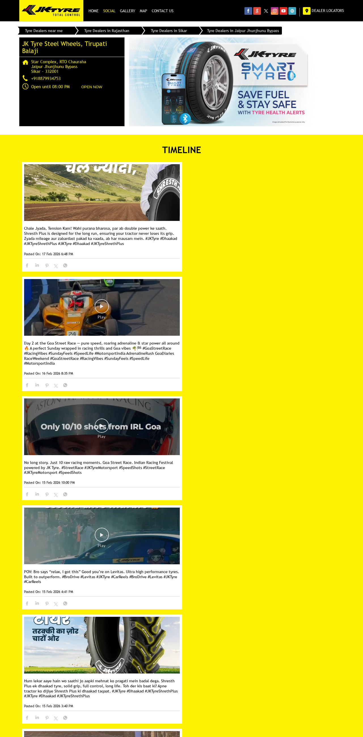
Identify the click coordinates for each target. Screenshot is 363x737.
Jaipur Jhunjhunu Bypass (68, 655)
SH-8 (32, 655)
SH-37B (34, 666)
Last (73, 604)
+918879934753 (46, 78)
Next (53, 604)
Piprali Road (60, 666)
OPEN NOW (91, 87)
